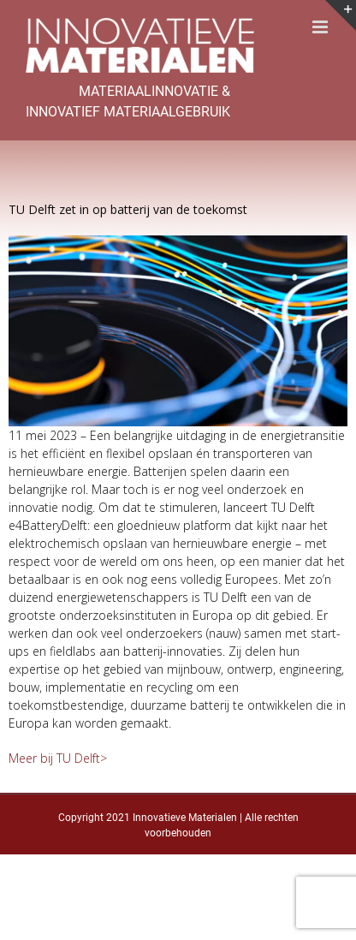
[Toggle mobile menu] (321, 27)
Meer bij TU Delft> (58, 758)
